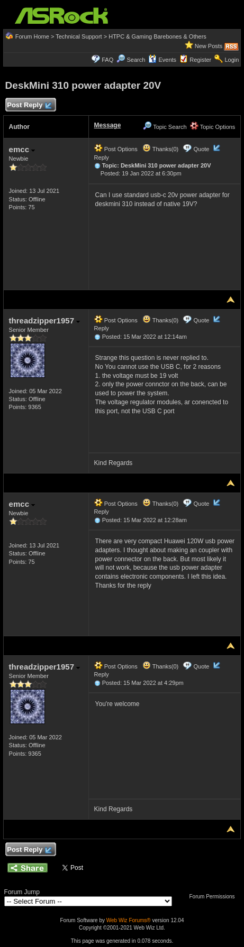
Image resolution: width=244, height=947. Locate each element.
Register (200, 60)
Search (135, 60)
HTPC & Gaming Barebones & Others (157, 36)
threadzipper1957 (44, 320)
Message (107, 125)
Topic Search (164, 127)
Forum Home (32, 36)
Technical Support (79, 36)
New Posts (209, 46)
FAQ (107, 60)
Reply (101, 157)
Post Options (116, 149)
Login (231, 60)
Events (162, 60)
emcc (22, 149)
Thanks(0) (160, 149)
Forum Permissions (214, 896)
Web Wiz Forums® (128, 920)
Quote (201, 149)
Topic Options (213, 127)
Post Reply (29, 105)
